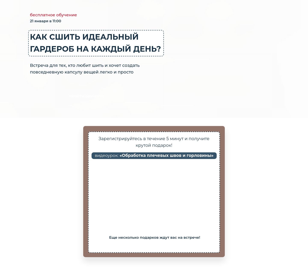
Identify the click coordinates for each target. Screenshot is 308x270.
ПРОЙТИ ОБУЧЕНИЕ (86, 96)
